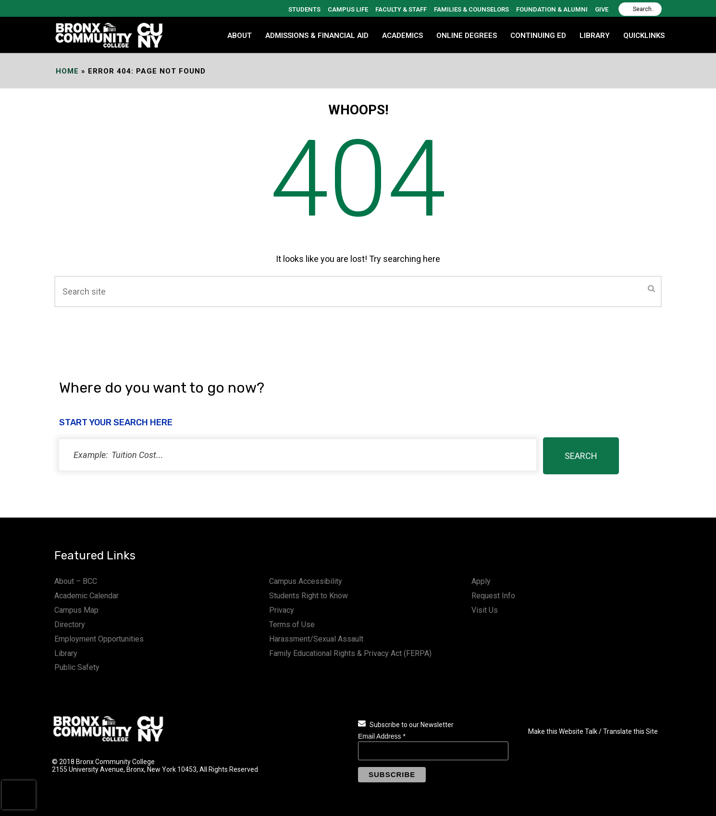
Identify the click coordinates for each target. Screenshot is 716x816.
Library (65, 653)
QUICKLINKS (644, 35)
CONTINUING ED (538, 35)
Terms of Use (292, 624)
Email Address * (382, 736)
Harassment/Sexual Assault (316, 638)
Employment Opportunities (99, 638)
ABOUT (239, 35)
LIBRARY (595, 35)
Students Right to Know (308, 595)
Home (67, 71)
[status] (297, 454)
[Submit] (651, 289)
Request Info (493, 595)
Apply (481, 581)
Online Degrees (466, 35)
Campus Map (76, 610)
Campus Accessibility (305, 581)
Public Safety (76, 667)
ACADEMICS (402, 35)
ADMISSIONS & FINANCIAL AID (317, 35)
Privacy (281, 610)
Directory (69, 624)
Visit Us (484, 610)
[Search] (640, 9)
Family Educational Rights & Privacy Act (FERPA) (350, 653)
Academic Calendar (86, 595)
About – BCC (75, 581)
